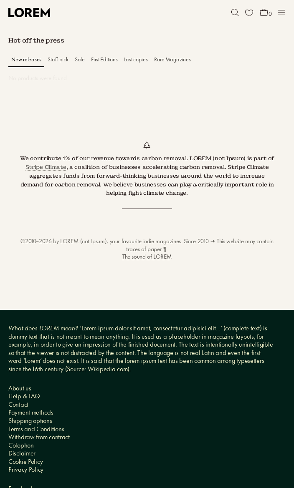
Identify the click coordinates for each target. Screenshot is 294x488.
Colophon (21, 446)
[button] (235, 12)
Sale (80, 60)
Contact (18, 405)
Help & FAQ (24, 397)
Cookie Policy (25, 462)
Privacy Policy (25, 470)
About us (19, 389)
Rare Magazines (172, 60)
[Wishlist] (249, 12)
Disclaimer (21, 454)
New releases (26, 60)
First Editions (104, 60)
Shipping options (30, 421)
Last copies (136, 60)
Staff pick (58, 60)
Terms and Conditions (36, 430)
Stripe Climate (45, 167)
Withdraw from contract (39, 438)
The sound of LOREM (147, 257)
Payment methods (30, 413)
